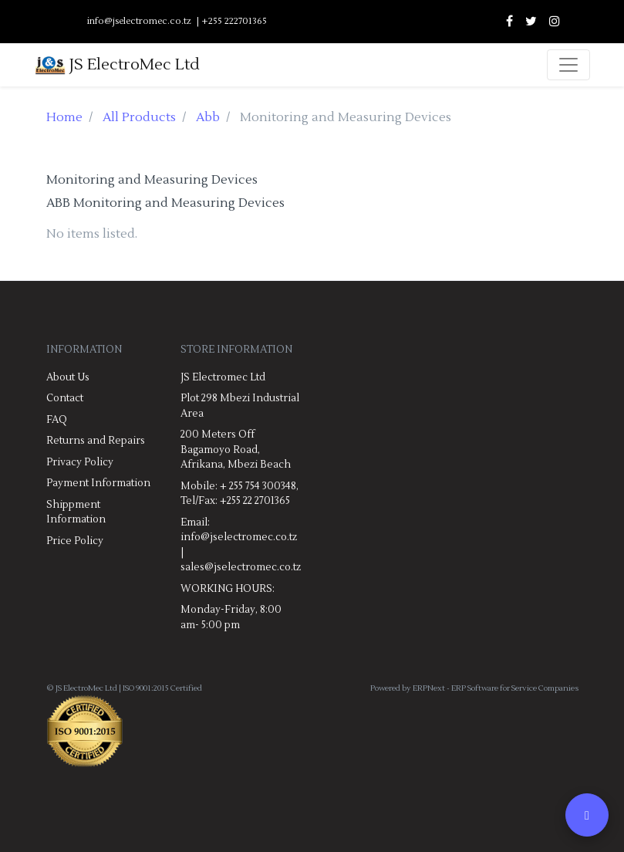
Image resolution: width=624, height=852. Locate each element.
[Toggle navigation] (568, 64)
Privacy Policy (79, 462)
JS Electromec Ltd (222, 377)
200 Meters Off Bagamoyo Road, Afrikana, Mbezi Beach (235, 449)
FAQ (56, 420)
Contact (64, 398)
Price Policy (74, 541)
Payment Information (98, 483)
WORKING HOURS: (227, 589)
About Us (67, 377)
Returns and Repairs (95, 440)
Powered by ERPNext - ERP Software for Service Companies (474, 688)
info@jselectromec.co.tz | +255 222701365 (177, 21)
